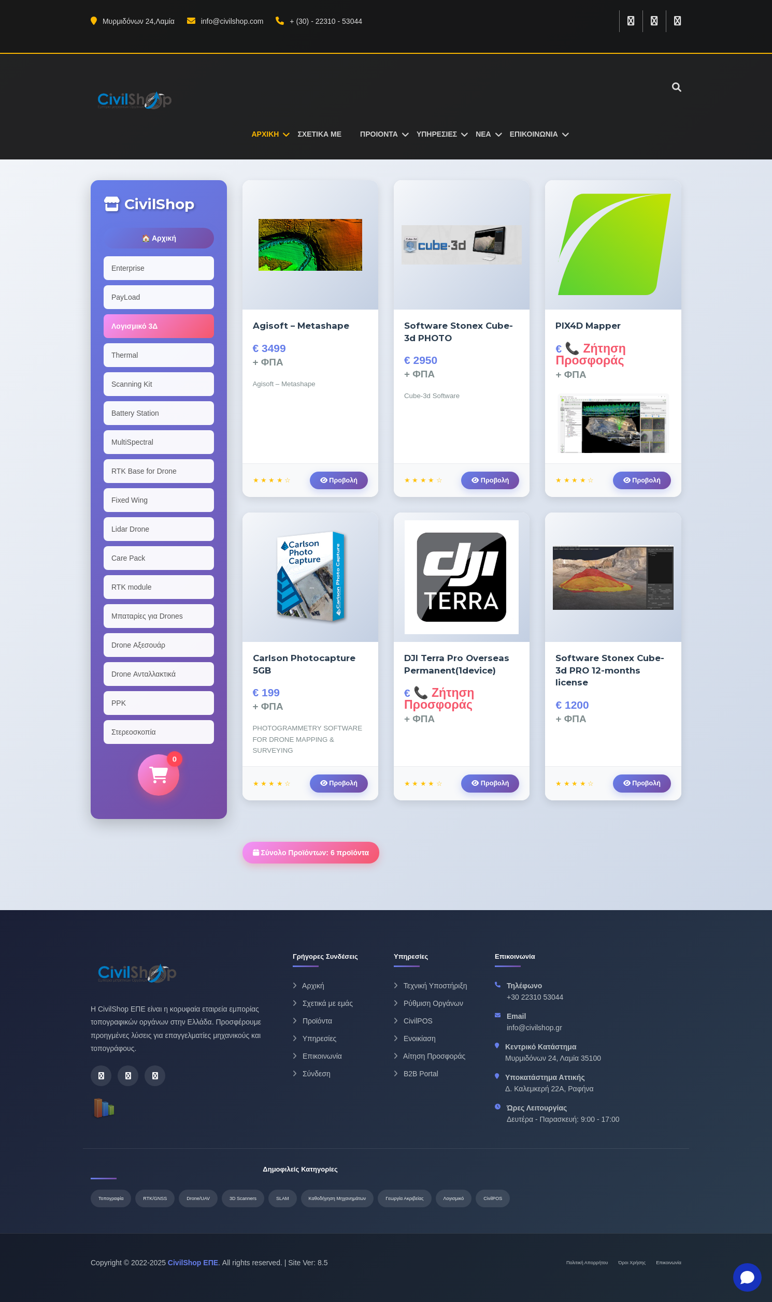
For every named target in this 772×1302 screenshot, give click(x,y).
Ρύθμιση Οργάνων (428, 1003)
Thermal (124, 355)
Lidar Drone (130, 529)
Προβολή (339, 480)
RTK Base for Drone (144, 471)
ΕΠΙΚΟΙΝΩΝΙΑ (534, 134)
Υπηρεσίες (314, 1038)
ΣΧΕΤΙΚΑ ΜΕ (319, 134)
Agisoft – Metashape (301, 325)
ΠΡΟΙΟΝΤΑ (379, 134)
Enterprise (128, 268)
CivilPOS (413, 1021)
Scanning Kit (131, 384)
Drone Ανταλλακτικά (143, 674)
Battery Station (135, 413)
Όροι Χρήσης (632, 1262)
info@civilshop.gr (534, 1027)
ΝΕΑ (483, 134)
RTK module (131, 587)
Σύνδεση (312, 1074)
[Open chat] (747, 1277)
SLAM (282, 1198)
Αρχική (308, 986)
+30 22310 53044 (535, 997)
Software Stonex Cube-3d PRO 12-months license (609, 670)
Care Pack (128, 558)
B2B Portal (416, 1074)
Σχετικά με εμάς (323, 1003)
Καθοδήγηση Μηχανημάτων (337, 1198)
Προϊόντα (312, 1021)
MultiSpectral (132, 442)
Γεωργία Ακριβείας (404, 1198)
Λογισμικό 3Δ (134, 326)
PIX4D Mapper (588, 325)
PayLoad (125, 297)
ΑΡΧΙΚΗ (265, 134)
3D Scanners (243, 1198)
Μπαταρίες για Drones (147, 616)
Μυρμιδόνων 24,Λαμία (133, 21)
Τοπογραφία (110, 1198)
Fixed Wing (129, 500)
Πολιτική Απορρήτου (587, 1262)
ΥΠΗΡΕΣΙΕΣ (437, 134)
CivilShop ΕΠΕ (193, 1263)
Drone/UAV (198, 1198)
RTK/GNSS (155, 1198)
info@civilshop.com (225, 21)
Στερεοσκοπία (133, 732)
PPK (118, 703)
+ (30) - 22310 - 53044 (319, 21)
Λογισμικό (454, 1198)
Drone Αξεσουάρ (138, 645)
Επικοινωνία (317, 1056)
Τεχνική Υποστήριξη (430, 986)
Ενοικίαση (415, 1038)
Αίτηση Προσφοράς (429, 1056)
